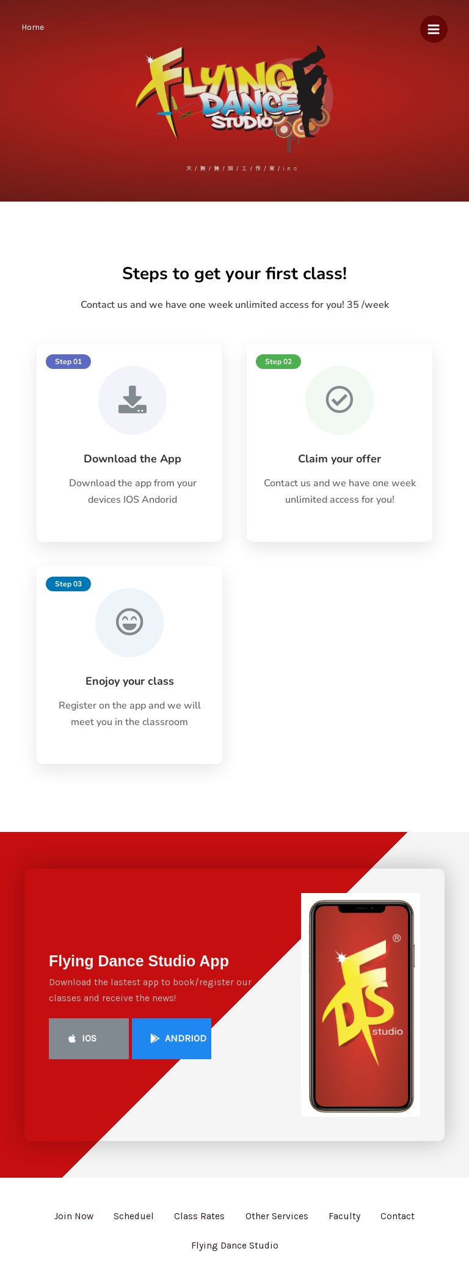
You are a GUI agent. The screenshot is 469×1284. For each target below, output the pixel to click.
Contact (408, 1222)
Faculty (350, 1222)
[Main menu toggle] (434, 29)
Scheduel (127, 1222)
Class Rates (197, 1222)
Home (32, 27)
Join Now (63, 1222)
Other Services (278, 1222)
